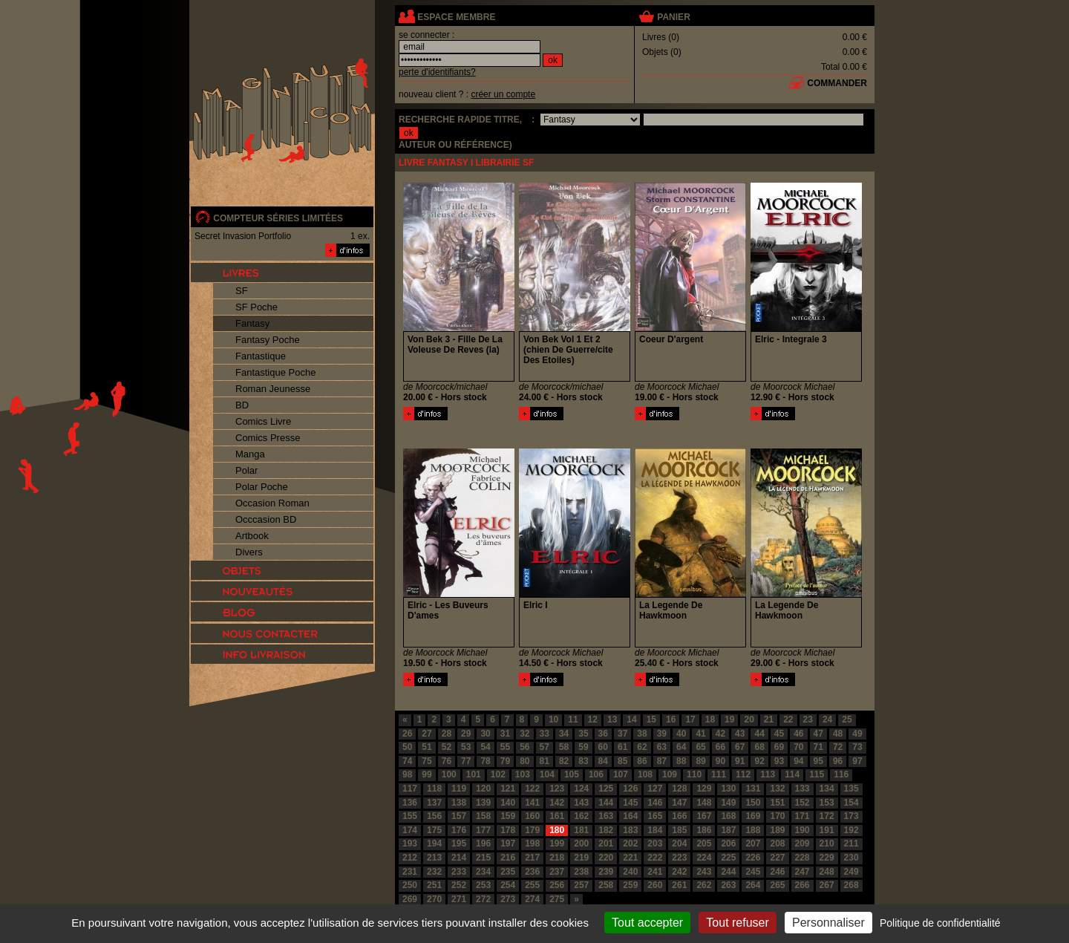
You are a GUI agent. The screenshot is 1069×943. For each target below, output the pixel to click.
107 (620, 774)
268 (851, 885)
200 (581, 843)
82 (564, 761)
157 (458, 816)
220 (605, 857)
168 (728, 816)
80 (524, 761)
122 (532, 788)
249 (851, 872)
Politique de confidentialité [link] (940, 923)
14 (631, 719)
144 (605, 802)
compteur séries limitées (278, 218)
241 (654, 872)
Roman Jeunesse (272, 388)
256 (556, 885)
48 (838, 733)
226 (752, 857)
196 (483, 843)
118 (434, 788)
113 (767, 774)
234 (483, 872)
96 (838, 761)
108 (645, 774)
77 (466, 761)
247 (802, 872)
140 (507, 802)
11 (573, 719)
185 (679, 830)
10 (553, 719)
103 (522, 774)
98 (407, 774)
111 (718, 774)
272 (483, 899)
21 (769, 719)
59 (583, 747)
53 (466, 747)
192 (851, 830)
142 (556, 802)
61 (622, 747)
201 (605, 843)
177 (483, 830)
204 (679, 843)
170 (777, 816)
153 (827, 802)
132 (777, 788)
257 (581, 885)
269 (409, 899)
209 (802, 843)
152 (802, 802)
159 (507, 816)
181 (581, 830)
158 (483, 816)
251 (434, 885)
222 (654, 857)
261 (679, 885)
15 (651, 719)
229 (827, 857)
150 (752, 802)
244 (728, 872)
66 (720, 747)
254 (507, 885)
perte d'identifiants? (437, 72)
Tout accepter (647, 922)
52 (446, 747)
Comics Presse (267, 437)
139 (483, 802)
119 (458, 788)
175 (434, 830)
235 (507, 872)
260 (654, 885)
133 (802, 788)
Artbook (252, 535)
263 (728, 885)
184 (654, 830)
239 (605, 872)
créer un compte (503, 94)
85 (622, 761)
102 (498, 774)
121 (507, 788)
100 (449, 774)
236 (532, 872)
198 (532, 843)
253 (483, 885)
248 (827, 872)
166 (679, 816)
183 (630, 830)
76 (446, 761)
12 (593, 719)
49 (857, 733)
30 (485, 733)
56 (524, 747)
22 (788, 719)
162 (581, 816)
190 (802, 830)
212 (409, 857)
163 (605, 816)
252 (458, 885)
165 (654, 816)
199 (556, 843)
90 (720, 761)
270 (434, 899)
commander (837, 83)
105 (571, 774)
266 (802, 885)
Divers (249, 552)
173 (851, 816)
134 (827, 788)
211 (851, 843)
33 (544, 733)
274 (532, 899)
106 (596, 774)
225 (728, 857)
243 (703, 872)
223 (679, 857)
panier (673, 17)
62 (642, 747)
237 (556, 872)
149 (728, 802)
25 (846, 719)
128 (679, 788)
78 (485, 761)
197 (507, 843)
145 (630, 802)
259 (630, 885)
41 (700, 733)
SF (241, 290)
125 (605, 788)
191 (827, 830)
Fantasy (252, 323)
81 (544, 761)
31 (505, 733)
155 (409, 816)
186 (703, 830)
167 (703, 816)
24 (827, 719)
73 (857, 747)
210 (827, 843)
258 (605, 885)
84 (603, 761)
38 (642, 733)
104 (547, 774)
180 (556, 830)
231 (409, 872)
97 (857, 761)
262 (703, 885)
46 (798, 733)
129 (703, 788)
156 (434, 816)
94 (798, 761)
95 (818, 761)
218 (556, 857)
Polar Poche (261, 486)
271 (458, 899)
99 (426, 774)
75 (426, 761)
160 (532, 816)
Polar (246, 470)
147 (679, 802)
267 (827, 885)
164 (630, 816)
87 (662, 761)
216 (507, 857)
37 (622, 733)
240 (630, 872)
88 (681, 761)
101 (473, 774)
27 (426, 733)
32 (524, 733)
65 (700, 747)
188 (752, 830)
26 (407, 733)
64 (681, 747)
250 (409, 885)
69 (779, 747)
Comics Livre (263, 421)
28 (446, 733)
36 (603, 733)
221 (630, 857)
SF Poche (256, 307)
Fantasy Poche (267, 339)
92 (759, 761)
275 (556, 899)
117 (409, 788)
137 (434, 802)
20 (748, 719)
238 (581, 872)
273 (507, 899)
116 (841, 774)
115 (816, 774)
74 (407, 761)
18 (710, 719)
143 (581, 802)
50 (407, 747)
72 (838, 747)
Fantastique (260, 356)
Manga (250, 454)
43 (740, 733)
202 (630, 843)
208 (777, 843)
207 (752, 843)
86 (642, 761)
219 (581, 857)
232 (434, 872)
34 (564, 733)
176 (458, 830)
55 (505, 747)
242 (679, 872)
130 (728, 788)
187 (728, 830)
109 (669, 774)
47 (818, 733)
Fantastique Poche (275, 372)
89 (700, 761)
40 (681, 733)
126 (630, 788)
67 (740, 747)
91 (740, 761)
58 (564, 747)
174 (409, 830)
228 (802, 857)
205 (703, 843)
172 (827, 816)
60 (603, 747)
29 (466, 733)
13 (612, 719)
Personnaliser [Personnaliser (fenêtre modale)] (828, 922)
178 (507, 830)
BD (242, 405)
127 (654, 788)
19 (729, 719)
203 (654, 843)
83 (583, 761)
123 (556, 788)
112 (743, 774)
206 (728, 843)
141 (532, 802)
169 (752, 816)
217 (532, 857)
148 (703, 802)
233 (458, 872)
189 (777, 830)
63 (662, 747)
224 (703, 857)
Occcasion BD (265, 519)
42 (720, 733)
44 (759, 733)
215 (483, 857)
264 (752, 885)
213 (434, 857)
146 (654, 802)
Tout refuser (737, 922)
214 (458, 857)
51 (426, 747)
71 (818, 747)
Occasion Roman (272, 503)
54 (485, 747)
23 (808, 719)
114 (792, 774)
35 (583, 733)
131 (752, 788)
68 (759, 747)
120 (483, 788)
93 (779, 761)
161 (556, 816)
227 (777, 857)
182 (605, 830)
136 (409, 802)
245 (752, 872)
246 (777, 872)
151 (777, 802)
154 (851, 802)
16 (671, 719)
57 (544, 747)
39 (662, 733)
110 (694, 774)
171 (802, 816)
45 (779, 733)
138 (458, 802)
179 (532, 830)
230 (851, 857)
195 (458, 843)
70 (798, 747)
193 (409, 843)
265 (777, 885)
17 (690, 719)
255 (532, 885)
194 (434, 843)
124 (581, 788)
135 (851, 788)
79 (505, 761)
